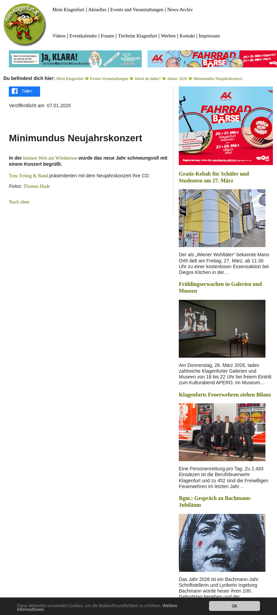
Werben (168, 35)
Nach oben (19, 202)
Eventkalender (83, 35)
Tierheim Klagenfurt (137, 35)
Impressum (209, 35)
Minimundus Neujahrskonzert (217, 78)
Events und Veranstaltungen (136, 9)
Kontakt (187, 35)
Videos (59, 35)
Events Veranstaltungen (109, 78)
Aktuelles (97, 9)
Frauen (107, 35)
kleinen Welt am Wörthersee (50, 158)
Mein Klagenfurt (68, 9)
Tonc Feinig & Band (28, 175)
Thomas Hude (36, 186)
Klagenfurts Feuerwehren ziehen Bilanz (225, 395)
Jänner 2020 (177, 78)
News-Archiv (180, 9)
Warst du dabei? (148, 78)
